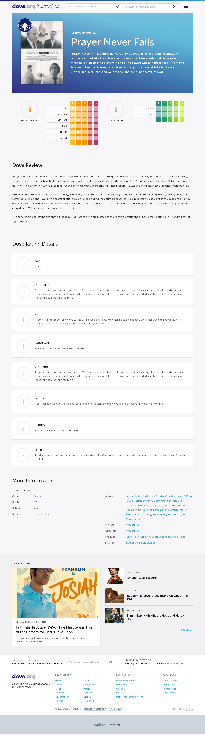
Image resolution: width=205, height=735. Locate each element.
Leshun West (133, 510)
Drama (37, 496)
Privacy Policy (170, 689)
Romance (89, 701)
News (119, 693)
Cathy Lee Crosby (153, 496)
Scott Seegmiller (161, 537)
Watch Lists (122, 689)
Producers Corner (125, 681)
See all (187, 630)
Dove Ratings (170, 681)
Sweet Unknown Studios (140, 543)
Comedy (88, 693)
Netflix (58, 685)
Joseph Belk (161, 506)
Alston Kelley (134, 496)
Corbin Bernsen (143, 501)
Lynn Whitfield (170, 510)
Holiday (59, 701)
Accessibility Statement (95, 709)
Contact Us (169, 693)
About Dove (169, 685)
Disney (58, 689)
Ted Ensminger (176, 515)
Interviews (121, 685)
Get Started (174, 664)
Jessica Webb (145, 506)
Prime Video (90, 685)
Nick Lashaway (142, 515)
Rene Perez (159, 515)
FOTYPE (188, 709)
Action (87, 689)
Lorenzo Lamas (152, 510)
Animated (60, 693)
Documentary (62, 697)
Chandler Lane (173, 496)
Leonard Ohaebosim (138, 537)
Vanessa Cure (134, 519)
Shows (87, 681)
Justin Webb (177, 506)
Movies (58, 681)
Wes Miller (132, 525)
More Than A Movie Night (129, 697)
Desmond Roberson (165, 501)
